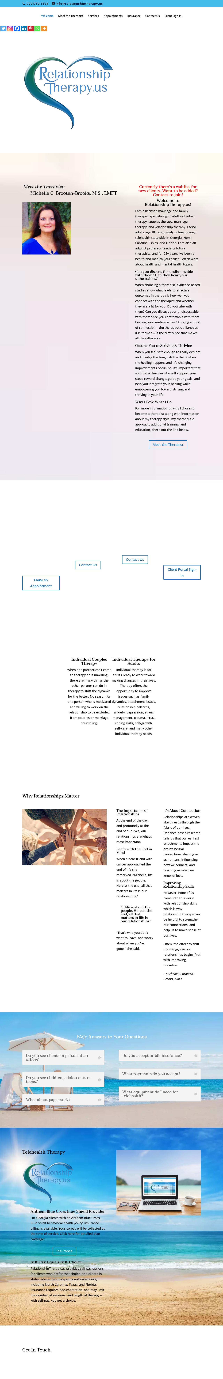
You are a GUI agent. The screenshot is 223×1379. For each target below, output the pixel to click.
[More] (44, 28)
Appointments (113, 16)
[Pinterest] (31, 28)
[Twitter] (3, 28)
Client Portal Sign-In (182, 572)
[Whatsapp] (37, 28)
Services (93, 16)
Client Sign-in (173, 16)
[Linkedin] (24, 28)
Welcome (47, 16)
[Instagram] (10, 28)
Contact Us (152, 16)
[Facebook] (17, 28)
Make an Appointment (41, 583)
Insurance (134, 16)
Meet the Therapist (70, 16)
